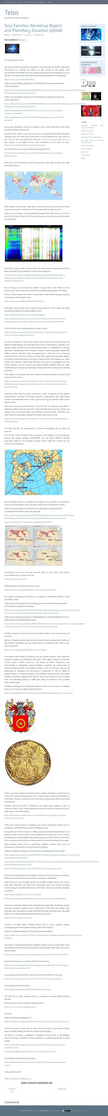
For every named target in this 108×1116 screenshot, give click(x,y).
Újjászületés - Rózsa (87, 134)
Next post (62, 1089)
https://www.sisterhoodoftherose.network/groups (24, 145)
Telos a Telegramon (30, 2)
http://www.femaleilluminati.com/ (18, 918)
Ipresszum (57, 1110)
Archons (24, 1083)
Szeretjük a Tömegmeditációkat (91, 137)
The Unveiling (85, 155)
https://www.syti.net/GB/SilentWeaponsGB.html (24, 301)
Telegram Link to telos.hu (80, 1110)
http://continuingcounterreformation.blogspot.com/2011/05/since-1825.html (36, 955)
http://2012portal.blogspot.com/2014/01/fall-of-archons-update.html (33, 869)
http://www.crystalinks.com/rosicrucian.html (22, 895)
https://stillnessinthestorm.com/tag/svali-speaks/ (24, 315)
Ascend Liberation (86, 149)
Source (49, 2)
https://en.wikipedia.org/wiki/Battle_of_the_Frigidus (25, 650)
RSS (20, 2)
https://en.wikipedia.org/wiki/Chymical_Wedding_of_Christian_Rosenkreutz (35, 899)
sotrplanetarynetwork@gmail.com (55, 139)
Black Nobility (32, 1083)
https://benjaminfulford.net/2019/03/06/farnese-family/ (27, 990)
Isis (51, 1083)
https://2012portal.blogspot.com (18, 1079)
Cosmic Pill (84, 152)
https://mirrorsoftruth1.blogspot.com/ (20, 1007)
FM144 (83, 158)
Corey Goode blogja (87, 145)
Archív (7, 2)
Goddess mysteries (43, 1083)
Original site (38, 35)
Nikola (51, 1110)
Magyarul (42, 2)
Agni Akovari (35, 1110)
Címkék (14, 2)
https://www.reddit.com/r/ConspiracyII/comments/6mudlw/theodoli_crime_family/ (38, 693)
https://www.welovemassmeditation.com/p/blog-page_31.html (30, 1052)
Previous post (11, 1090)
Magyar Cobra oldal (87, 131)
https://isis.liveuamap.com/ (15, 579)
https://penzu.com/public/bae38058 (19, 80)
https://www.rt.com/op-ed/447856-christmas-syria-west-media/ (30, 590)
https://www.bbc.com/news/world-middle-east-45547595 (28, 522)
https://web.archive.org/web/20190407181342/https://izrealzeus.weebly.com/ (36, 1022)
